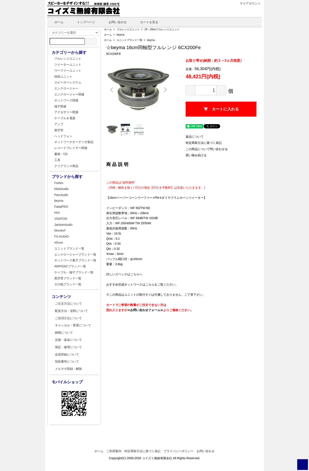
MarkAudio (61, 189)
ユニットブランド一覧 (129, 40)
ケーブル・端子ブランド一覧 (73, 272)
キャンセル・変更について (73, 325)
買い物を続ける (196, 155)
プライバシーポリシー (179, 451)
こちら (134, 274)
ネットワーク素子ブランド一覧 (75, 260)
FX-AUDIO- (62, 236)
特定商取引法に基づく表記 (204, 142)
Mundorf (59, 230)
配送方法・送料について (71, 311)
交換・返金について (68, 340)
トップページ (83, 22)
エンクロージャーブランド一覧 (75, 254)
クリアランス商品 (66, 166)
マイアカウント (248, 3)
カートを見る (146, 22)
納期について (64, 332)
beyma (120, 34)
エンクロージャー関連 (69, 94)
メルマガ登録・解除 (68, 368)
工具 (57, 160)
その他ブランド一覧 (67, 284)
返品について (195, 136)
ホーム (56, 22)
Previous (112, 90)
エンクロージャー (66, 88)
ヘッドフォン (63, 136)
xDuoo (58, 242)
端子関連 (60, 106)
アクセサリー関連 (66, 112)
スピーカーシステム (67, 82)
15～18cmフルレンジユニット (161, 29)
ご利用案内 (113, 451)
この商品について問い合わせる (207, 149)
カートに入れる (221, 109)
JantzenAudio (63, 224)
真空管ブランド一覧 (67, 278)
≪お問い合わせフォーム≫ (145, 310)
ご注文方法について (68, 303)
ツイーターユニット (67, 64)
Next (164, 90)
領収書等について (67, 361)
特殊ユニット (63, 76)
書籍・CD (61, 154)
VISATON (60, 218)
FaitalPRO (61, 206)
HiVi (57, 212)
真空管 (58, 130)
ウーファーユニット (67, 70)
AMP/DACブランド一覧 (70, 266)
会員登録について (67, 354)
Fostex (58, 183)
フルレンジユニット (128, 29)
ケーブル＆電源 (64, 118)
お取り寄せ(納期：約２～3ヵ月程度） (215, 60)
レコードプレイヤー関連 (70, 148)
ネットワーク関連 (66, 100)
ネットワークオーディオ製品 (73, 142)
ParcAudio (61, 195)
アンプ (58, 124)
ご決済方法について (68, 318)
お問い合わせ (114, 22)
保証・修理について (68, 347)
